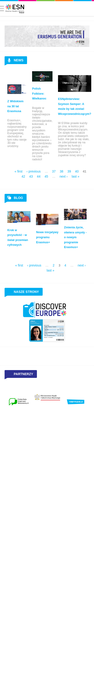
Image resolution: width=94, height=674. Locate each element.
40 (77, 171)
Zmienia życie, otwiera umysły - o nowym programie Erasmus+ (75, 237)
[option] (19, 402)
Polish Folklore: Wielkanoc (39, 93)
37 (54, 171)
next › (64, 176)
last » (75, 176)
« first (18, 171)
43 (31, 176)
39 (69, 171)
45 (46, 176)
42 (23, 176)
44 (39, 176)
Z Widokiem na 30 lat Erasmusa (15, 106)
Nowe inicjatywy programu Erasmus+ (47, 237)
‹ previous (34, 171)
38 (61, 171)
